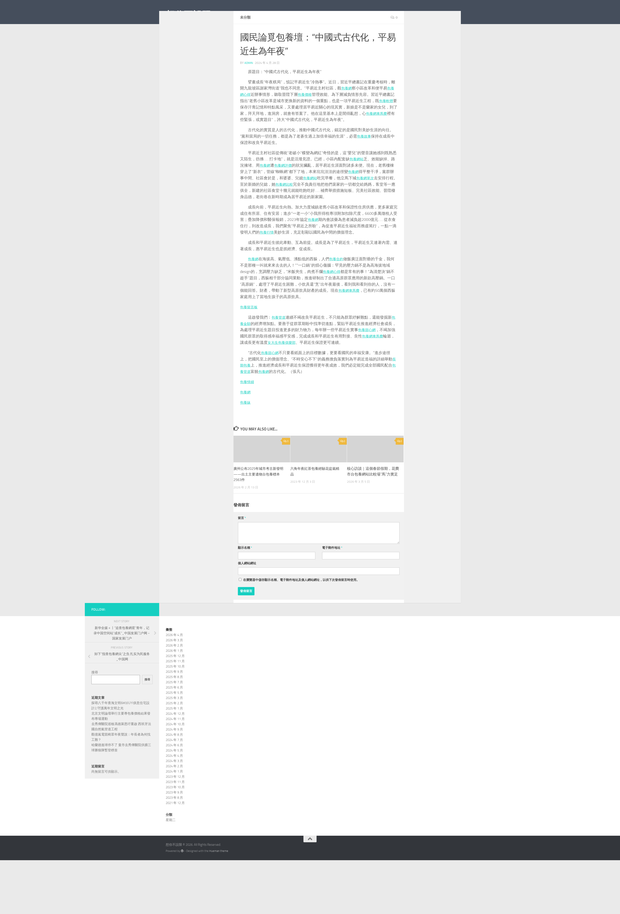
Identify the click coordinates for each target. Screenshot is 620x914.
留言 (242, 538)
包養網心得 (333, 291)
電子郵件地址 (332, 567)
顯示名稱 (245, 567)
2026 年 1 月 (174, 670)
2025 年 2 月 (174, 723)
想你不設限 (188, 15)
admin (248, 82)
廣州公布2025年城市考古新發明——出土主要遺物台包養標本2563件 (258, 494)
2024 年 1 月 (174, 791)
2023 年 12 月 (175, 796)
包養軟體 (387, 120)
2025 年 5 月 (174, 712)
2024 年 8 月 (174, 754)
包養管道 (279, 337)
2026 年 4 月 (174, 655)
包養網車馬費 (382, 133)
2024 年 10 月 (175, 744)
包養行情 (267, 252)
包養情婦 (248, 401)
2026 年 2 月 (174, 665)
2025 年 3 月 (174, 718)
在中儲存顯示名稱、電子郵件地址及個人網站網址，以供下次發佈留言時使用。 (301, 599)
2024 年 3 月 (174, 781)
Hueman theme (218, 870)
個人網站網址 (247, 583)
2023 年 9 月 (174, 812)
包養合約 (338, 278)
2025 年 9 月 (174, 691)
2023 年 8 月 (174, 817)
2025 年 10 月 (175, 686)
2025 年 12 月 (175, 676)
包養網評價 (285, 185)
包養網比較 (293, 203)
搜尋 (94, 692)
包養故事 (365, 156)
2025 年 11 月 (175, 681)
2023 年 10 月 (175, 807)
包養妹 (246, 422)
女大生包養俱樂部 (283, 362)
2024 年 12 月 (175, 733)
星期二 (171, 840)
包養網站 (357, 178)
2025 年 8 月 (174, 697)
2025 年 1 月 (174, 728)
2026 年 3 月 (174, 660)
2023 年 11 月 (175, 802)
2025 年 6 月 (174, 707)
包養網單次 (368, 197)
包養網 (347, 107)
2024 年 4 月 (174, 775)
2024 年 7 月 (174, 760)
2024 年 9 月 (174, 749)
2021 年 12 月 (175, 823)
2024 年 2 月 (174, 786)
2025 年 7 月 (174, 702)
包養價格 (307, 114)
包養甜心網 (368, 349)
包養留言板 (250, 326)
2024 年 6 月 (174, 765)
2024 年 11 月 (175, 739)
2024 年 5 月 (174, 770)
